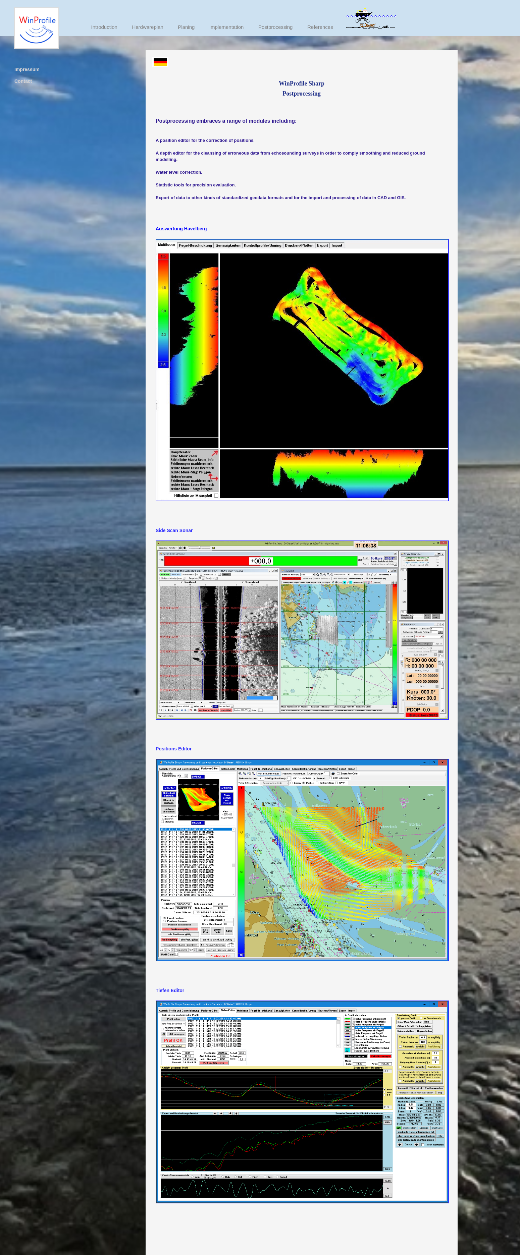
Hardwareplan (147, 27)
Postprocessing (275, 27)
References (320, 27)
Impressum (27, 69)
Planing (186, 27)
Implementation (226, 27)
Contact (23, 81)
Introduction (104, 27)
